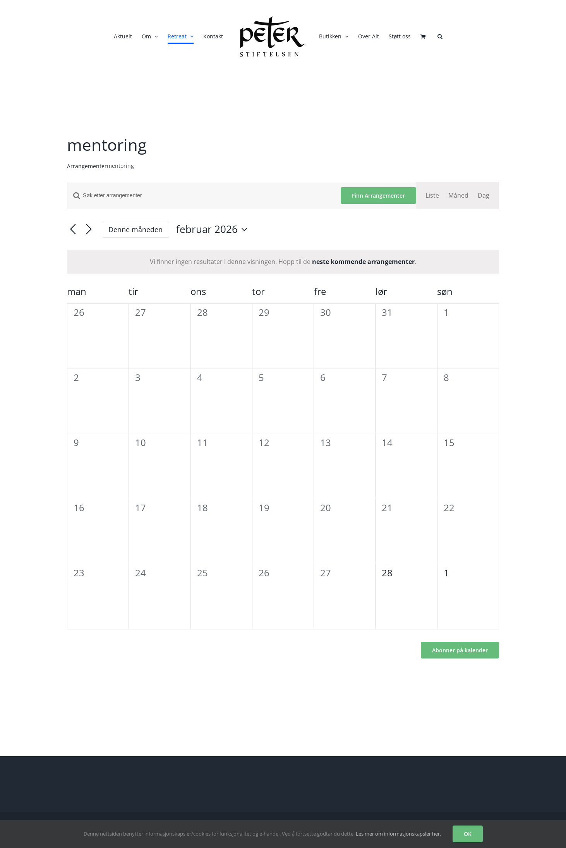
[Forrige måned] (73, 230)
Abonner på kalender (460, 650)
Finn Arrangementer (378, 195)
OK (468, 834)
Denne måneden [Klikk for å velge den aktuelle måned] (135, 229)
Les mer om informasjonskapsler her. (398, 833)
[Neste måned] (89, 230)
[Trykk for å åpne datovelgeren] (213, 229)
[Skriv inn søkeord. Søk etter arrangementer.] (204, 195)
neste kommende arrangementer (363, 261)
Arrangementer (87, 166)
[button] (440, 36)
